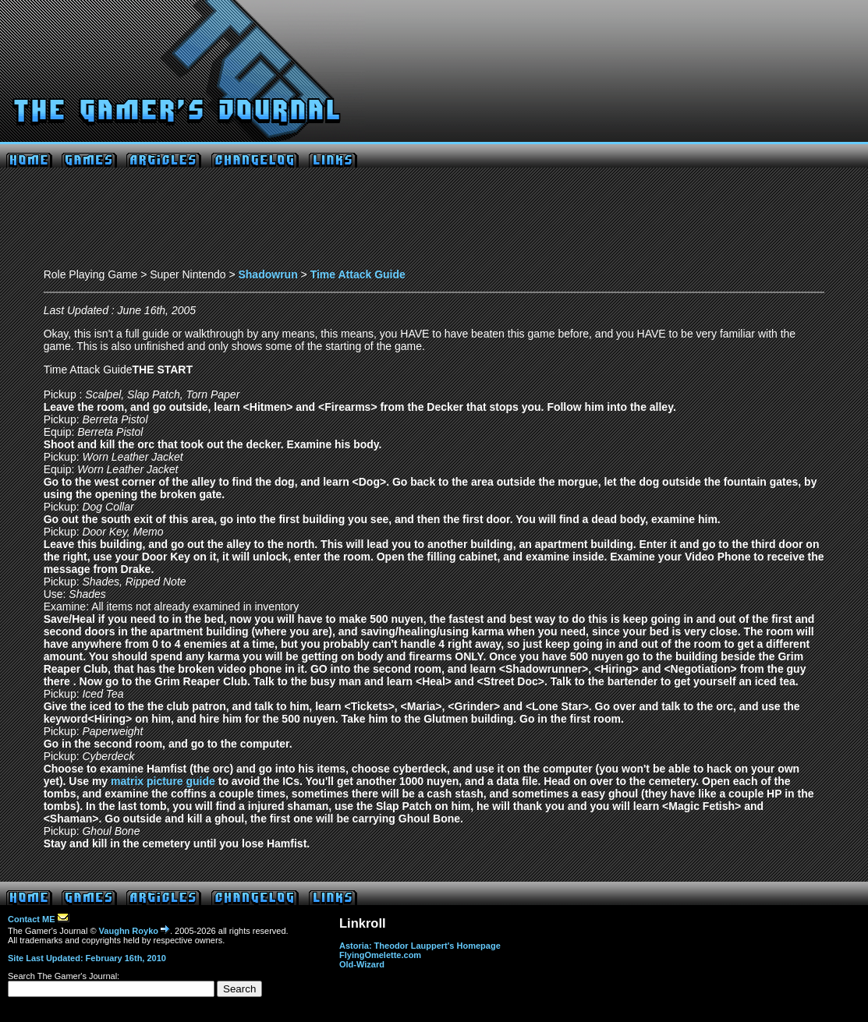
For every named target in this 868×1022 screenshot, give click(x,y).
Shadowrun (267, 274)
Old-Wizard (361, 964)
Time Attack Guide (358, 274)
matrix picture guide (163, 781)
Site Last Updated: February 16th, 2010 (87, 958)
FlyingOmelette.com (380, 955)
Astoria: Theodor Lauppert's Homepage (420, 945)
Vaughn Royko (134, 930)
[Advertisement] (434, 222)
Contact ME (38, 919)
